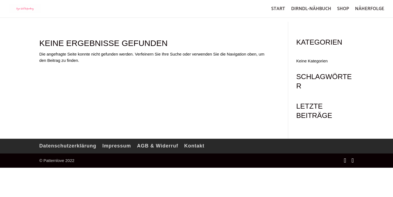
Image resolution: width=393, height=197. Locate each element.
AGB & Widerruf (157, 146)
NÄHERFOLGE (369, 10)
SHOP (343, 10)
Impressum (116, 146)
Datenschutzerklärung (67, 146)
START (278, 10)
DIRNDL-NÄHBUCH (311, 10)
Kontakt (194, 146)
